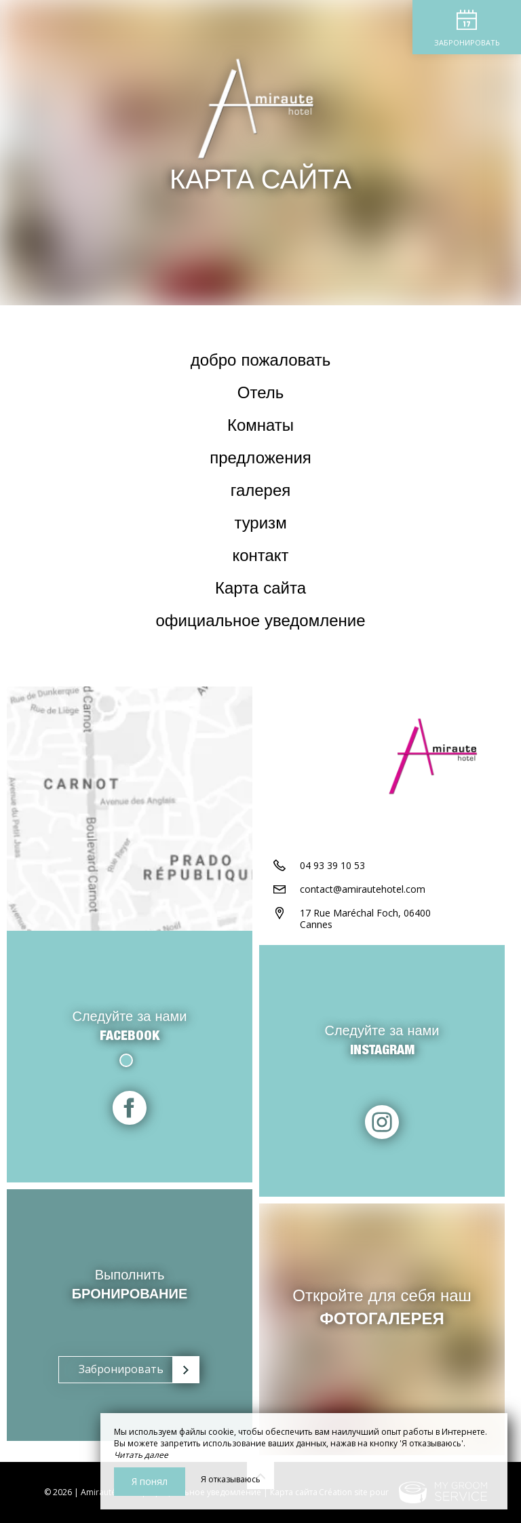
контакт (260, 558)
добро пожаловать (261, 362)
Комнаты (260, 427)
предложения (260, 460)
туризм (260, 525)
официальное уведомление (261, 623)
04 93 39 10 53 (332, 865)
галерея (261, 492)
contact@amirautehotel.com (362, 889)
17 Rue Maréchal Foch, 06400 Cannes (365, 918)
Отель (260, 395)
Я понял (150, 1481)
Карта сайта (260, 590)
